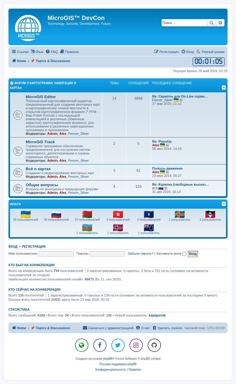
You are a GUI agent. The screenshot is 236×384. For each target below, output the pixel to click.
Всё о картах (38, 169)
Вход (12, 246)
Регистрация (34, 246)
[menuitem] (51, 51)
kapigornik (157, 315)
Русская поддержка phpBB (117, 364)
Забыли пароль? (140, 253)
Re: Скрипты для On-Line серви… (180, 96)
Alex (62, 133)
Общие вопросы (42, 185)
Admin (52, 133)
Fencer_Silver (78, 133)
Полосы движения (167, 168)
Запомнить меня (171, 253)
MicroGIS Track (40, 142)
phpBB (107, 358)
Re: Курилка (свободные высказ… (180, 184)
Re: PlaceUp (162, 141)
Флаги (15, 204)
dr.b (155, 188)
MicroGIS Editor (41, 96)
